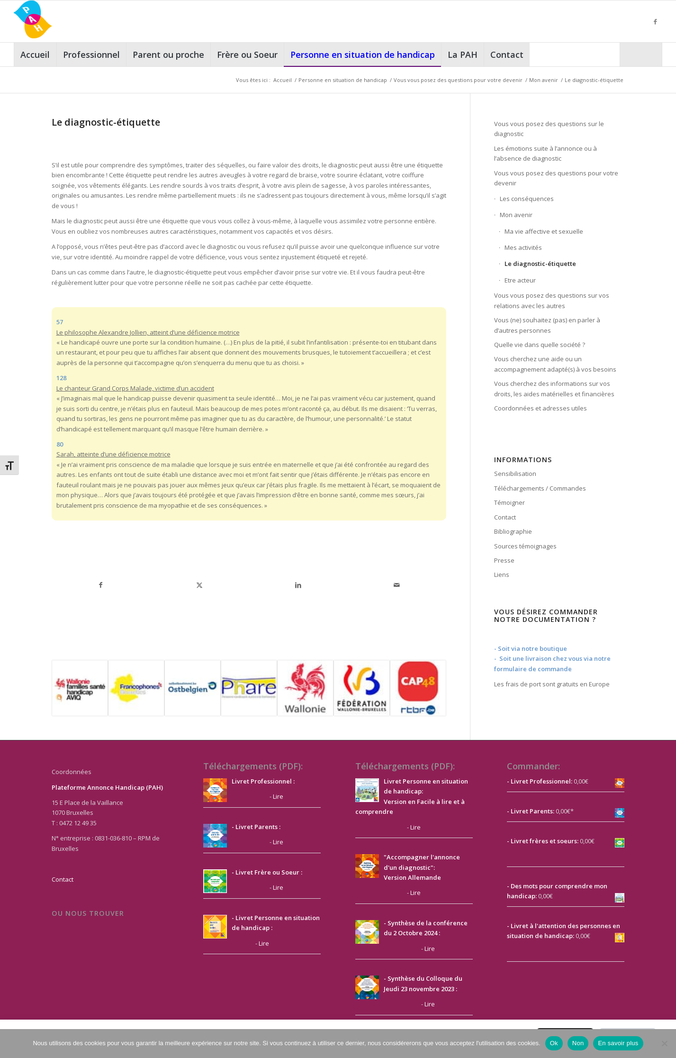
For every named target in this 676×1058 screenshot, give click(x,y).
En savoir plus (618, 1043)
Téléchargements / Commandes (540, 488)
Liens (501, 574)
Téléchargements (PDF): (253, 766)
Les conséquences (527, 198)
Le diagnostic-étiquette (540, 263)
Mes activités (523, 247)
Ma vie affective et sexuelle (544, 231)
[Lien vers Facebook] (655, 21)
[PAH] (33, 21)
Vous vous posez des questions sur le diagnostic (549, 128)
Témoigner (509, 502)
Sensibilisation (515, 473)
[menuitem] (35, 54)
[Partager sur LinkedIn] (298, 585)
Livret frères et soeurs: (543, 841)
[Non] (664, 1043)
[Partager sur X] (199, 585)
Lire (278, 796)
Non (578, 1043)
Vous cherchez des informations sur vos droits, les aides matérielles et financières (554, 388)
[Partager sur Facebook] (101, 585)
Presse (504, 560)
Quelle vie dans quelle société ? (539, 344)
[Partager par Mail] (396, 585)
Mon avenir (516, 214)
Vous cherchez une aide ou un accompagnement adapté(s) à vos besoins (555, 364)
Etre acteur (520, 280)
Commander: (533, 766)
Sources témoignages (525, 546)
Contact (505, 517)
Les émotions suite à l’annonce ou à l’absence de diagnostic (545, 153)
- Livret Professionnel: (539, 781)
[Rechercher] (641, 54)
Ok (554, 1043)
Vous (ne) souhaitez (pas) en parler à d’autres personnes (547, 325)
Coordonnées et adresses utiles (540, 408)
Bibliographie (513, 531)
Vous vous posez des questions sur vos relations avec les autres (551, 300)
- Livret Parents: (530, 811)
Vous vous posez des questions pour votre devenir (556, 178)
